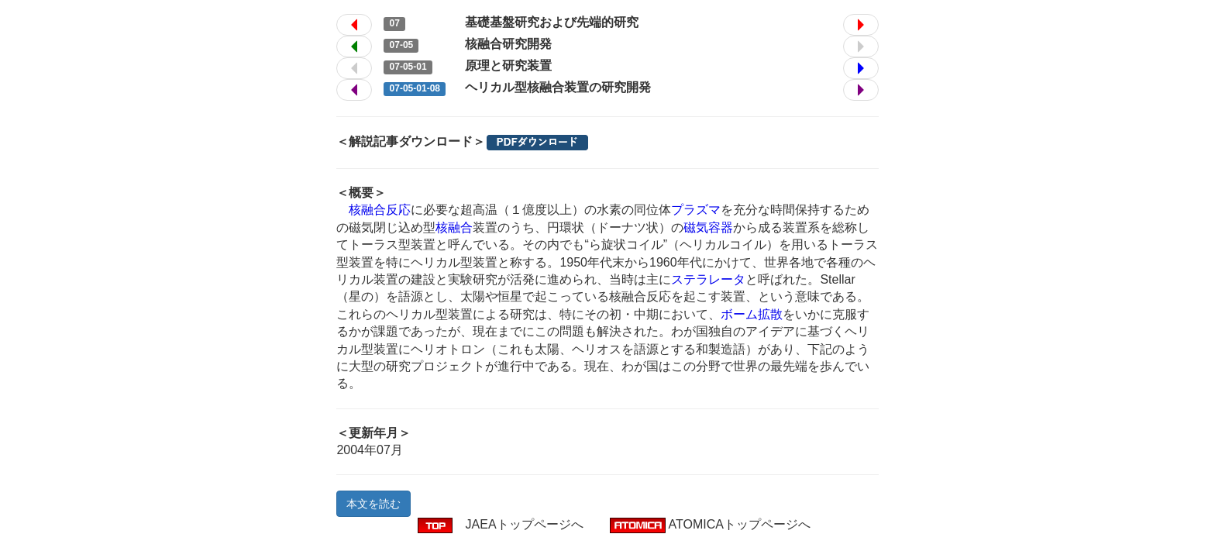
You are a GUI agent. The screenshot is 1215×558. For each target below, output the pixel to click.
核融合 (454, 227)
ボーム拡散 (752, 314)
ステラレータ (708, 279)
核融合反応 (380, 209)
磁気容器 (708, 227)
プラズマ (696, 209)
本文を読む (373, 504)
